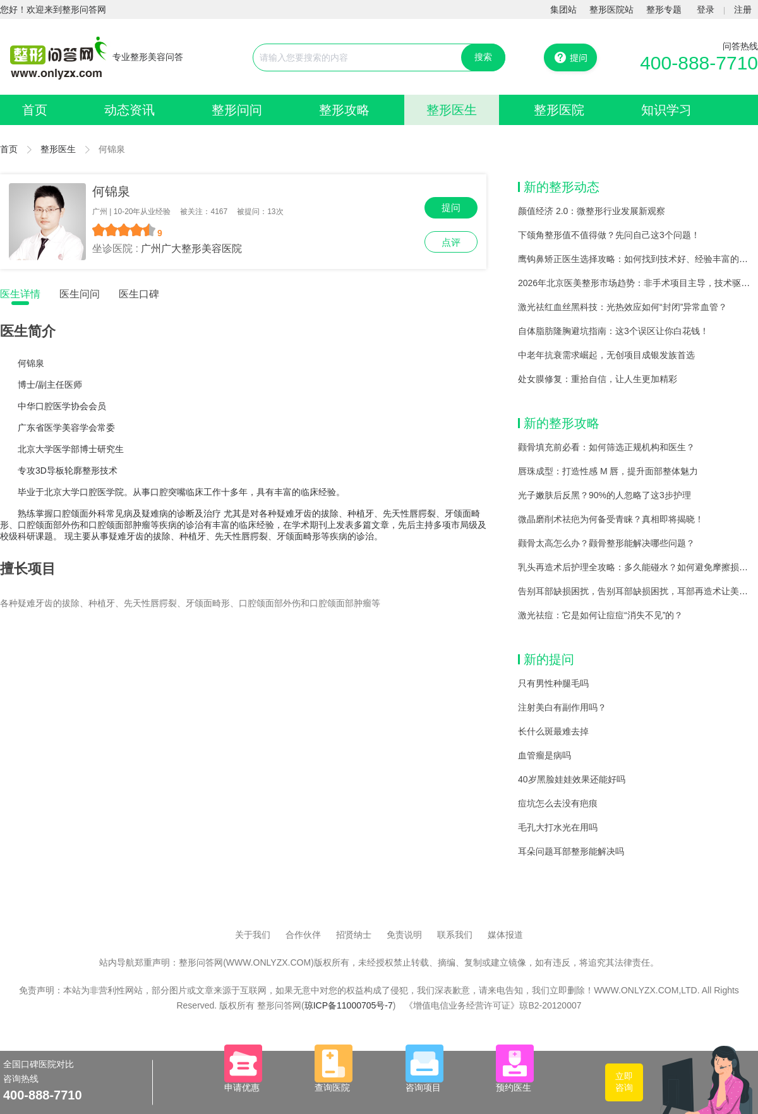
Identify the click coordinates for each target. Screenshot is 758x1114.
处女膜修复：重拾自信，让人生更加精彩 (597, 379)
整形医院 (559, 110)
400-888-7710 (699, 62)
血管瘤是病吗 (544, 755)
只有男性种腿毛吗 (553, 683)
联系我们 (454, 935)
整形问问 (237, 110)
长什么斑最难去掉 (553, 731)
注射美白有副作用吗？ (562, 707)
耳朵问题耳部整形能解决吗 (571, 851)
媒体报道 (505, 935)
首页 (34, 110)
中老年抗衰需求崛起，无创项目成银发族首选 (606, 355)
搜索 (483, 57)
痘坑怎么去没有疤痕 (558, 803)
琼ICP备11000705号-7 (348, 1005)
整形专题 (664, 9)
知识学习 (666, 110)
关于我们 (252, 935)
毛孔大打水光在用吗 (558, 827)
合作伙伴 (303, 935)
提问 (451, 207)
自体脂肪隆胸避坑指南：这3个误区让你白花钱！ (613, 331)
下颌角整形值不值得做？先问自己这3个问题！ (609, 235)
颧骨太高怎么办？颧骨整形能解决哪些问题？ (606, 543)
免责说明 (404, 935)
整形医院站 (611, 9)
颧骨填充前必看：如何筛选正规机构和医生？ (606, 447)
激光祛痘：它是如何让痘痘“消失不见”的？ (600, 615)
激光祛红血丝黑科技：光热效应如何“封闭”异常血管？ (622, 307)
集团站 (563, 9)
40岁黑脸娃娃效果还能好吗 (571, 779)
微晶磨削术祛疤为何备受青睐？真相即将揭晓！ (611, 519)
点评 (451, 242)
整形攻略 (344, 110)
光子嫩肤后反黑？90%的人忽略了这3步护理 (604, 495)
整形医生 (451, 110)
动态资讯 (129, 110)
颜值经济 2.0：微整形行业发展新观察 (591, 211)
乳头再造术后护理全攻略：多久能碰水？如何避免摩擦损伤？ (637, 567)
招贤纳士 (353, 935)
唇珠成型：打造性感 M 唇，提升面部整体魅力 (608, 471)
